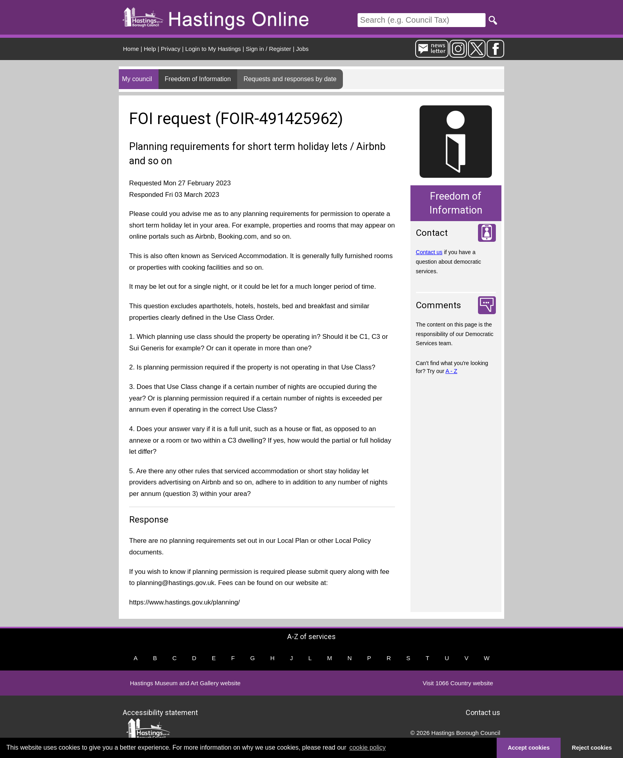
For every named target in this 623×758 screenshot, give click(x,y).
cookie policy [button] (367, 747)
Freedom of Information (198, 79)
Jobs (302, 48)
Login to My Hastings (213, 48)
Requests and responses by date (290, 79)
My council (137, 79)
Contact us (429, 252)
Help (150, 48)
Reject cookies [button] (592, 747)
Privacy (170, 48)
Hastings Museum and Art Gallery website (185, 683)
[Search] (422, 20)
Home (131, 48)
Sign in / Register (268, 48)
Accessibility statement (160, 712)
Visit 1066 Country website (458, 683)
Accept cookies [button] (529, 747)
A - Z (451, 371)
